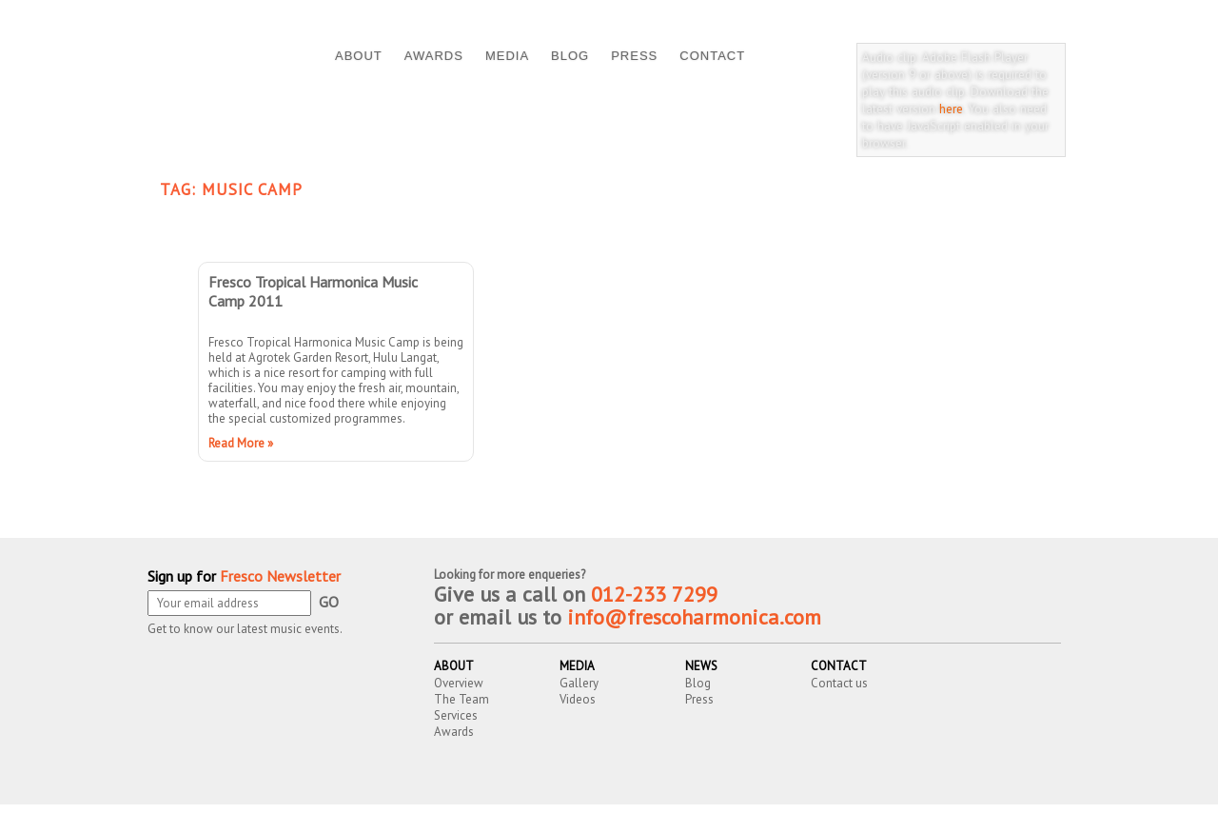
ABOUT (359, 56)
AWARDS (433, 56)
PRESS (634, 56)
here (951, 108)
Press (699, 699)
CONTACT (712, 56)
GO (329, 601)
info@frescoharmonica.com (694, 617)
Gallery (579, 683)
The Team (461, 699)
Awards (454, 732)
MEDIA (507, 56)
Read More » (240, 443)
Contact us (839, 683)
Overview (458, 683)
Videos (578, 699)
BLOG (570, 56)
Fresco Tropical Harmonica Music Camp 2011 (313, 291)
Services (456, 715)
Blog (698, 683)
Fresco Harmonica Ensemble (355, 820)
